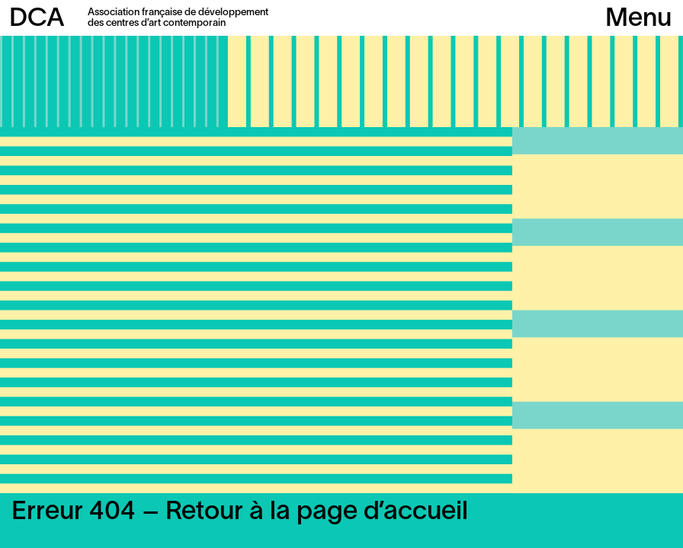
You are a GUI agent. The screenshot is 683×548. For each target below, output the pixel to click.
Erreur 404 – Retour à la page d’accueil (239, 512)
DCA (37, 19)
